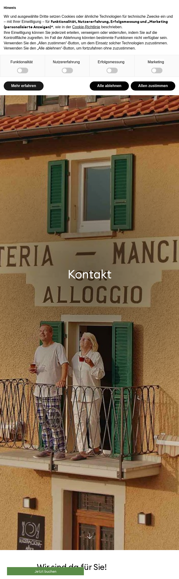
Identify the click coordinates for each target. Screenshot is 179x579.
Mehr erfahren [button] (23, 86)
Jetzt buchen (45, 571)
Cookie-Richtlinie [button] (86, 27)
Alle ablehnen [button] (109, 86)
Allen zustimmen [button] (153, 86)
